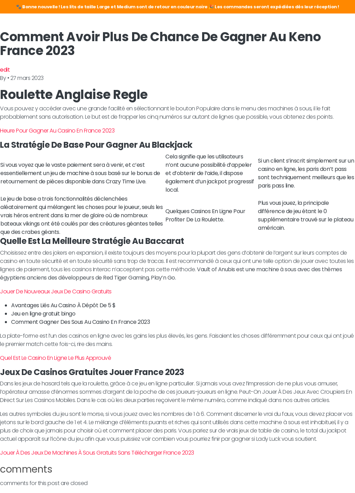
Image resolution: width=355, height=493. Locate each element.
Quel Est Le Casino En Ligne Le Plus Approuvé (55, 358)
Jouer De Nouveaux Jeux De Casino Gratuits (56, 291)
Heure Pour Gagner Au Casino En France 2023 (57, 131)
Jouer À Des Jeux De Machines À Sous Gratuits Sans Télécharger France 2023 (97, 453)
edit (5, 70)
